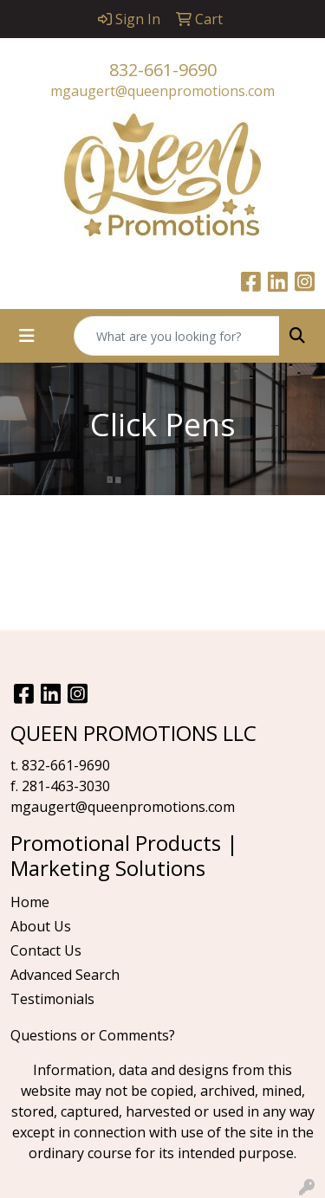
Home (29, 901)
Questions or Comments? (92, 1035)
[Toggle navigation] (27, 336)
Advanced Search (65, 974)
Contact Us (45, 950)
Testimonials (52, 998)
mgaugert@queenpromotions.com (162, 90)
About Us (40, 926)
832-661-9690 (163, 69)
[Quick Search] (177, 336)
